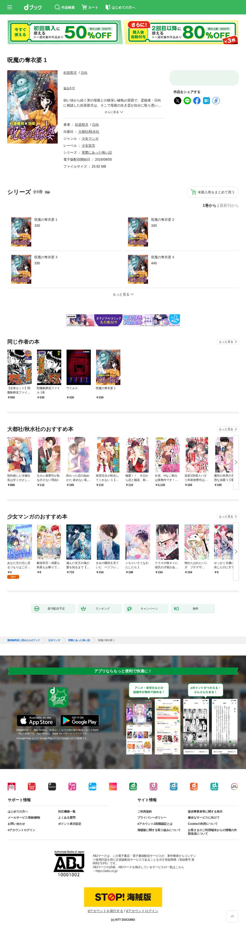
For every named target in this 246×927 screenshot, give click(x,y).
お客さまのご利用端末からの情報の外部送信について (212, 828)
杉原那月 (70, 73)
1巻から (209, 206)
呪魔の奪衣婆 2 (162, 219)
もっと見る (226, 341)
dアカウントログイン (21, 826)
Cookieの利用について (203, 820)
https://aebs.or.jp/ (106, 867)
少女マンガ (90, 138)
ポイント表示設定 (69, 820)
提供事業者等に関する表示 (205, 807)
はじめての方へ (18, 807)
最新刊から (229, 206)
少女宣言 (88, 145)
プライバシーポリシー (151, 813)
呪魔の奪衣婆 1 (45, 219)
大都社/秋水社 (88, 131)
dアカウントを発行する (105, 907)
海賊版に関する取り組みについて (159, 826)
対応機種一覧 (66, 807)
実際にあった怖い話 (97, 152)
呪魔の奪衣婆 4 (162, 257)
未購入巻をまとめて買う (216, 192)
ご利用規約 (144, 807)
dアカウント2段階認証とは (154, 820)
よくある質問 (66, 813)
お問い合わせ (16, 820)
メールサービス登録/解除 (24, 813)
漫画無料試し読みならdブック (23, 636)
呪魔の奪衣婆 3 (45, 257)
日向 (84, 73)
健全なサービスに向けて (204, 813)
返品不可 (69, 88)
